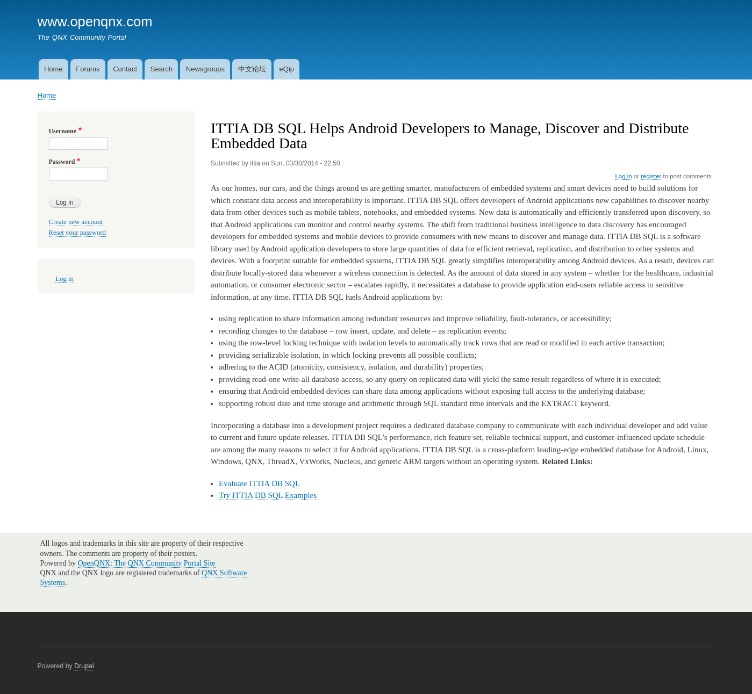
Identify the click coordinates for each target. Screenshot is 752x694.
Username (62, 131)
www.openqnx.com (95, 21)
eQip (287, 69)
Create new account (76, 222)
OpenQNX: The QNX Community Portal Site (147, 563)
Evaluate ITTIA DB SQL (259, 483)
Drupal (84, 666)
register (651, 176)
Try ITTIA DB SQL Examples (268, 495)
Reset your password (77, 232)
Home (53, 69)
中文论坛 (252, 69)
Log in (623, 176)
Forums (87, 69)
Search (162, 69)
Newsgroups (205, 69)
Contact (125, 69)
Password (62, 161)
